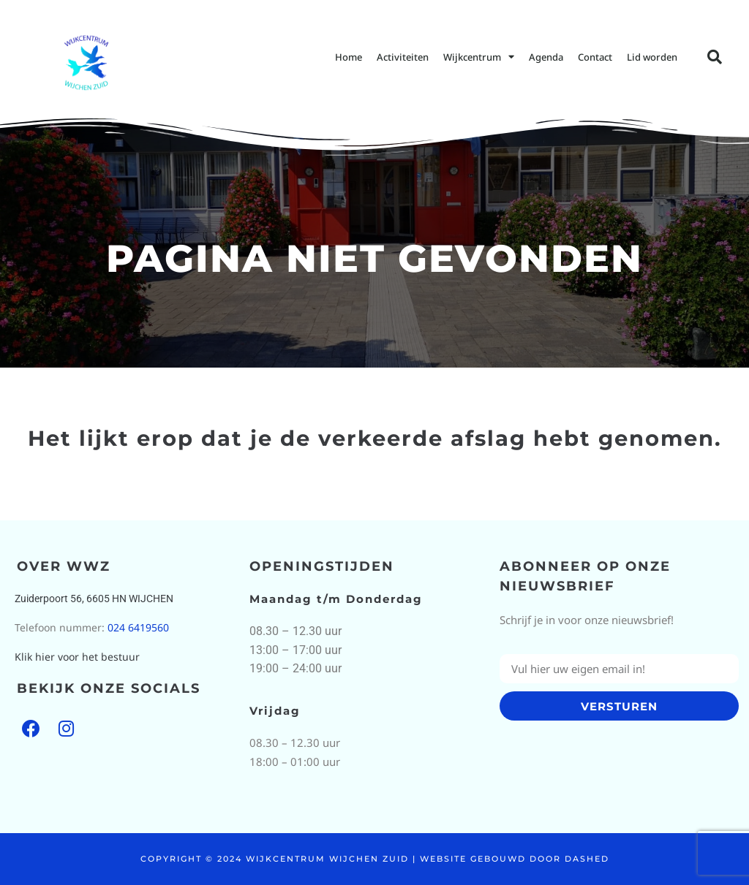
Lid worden (652, 57)
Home (348, 57)
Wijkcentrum (478, 57)
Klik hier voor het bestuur (77, 657)
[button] (714, 57)
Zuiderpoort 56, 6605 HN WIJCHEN (94, 598)
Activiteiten (403, 57)
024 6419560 (138, 627)
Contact (595, 57)
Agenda (546, 57)
